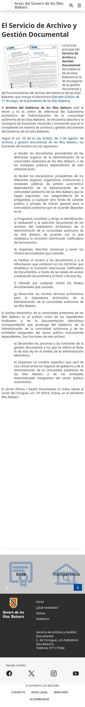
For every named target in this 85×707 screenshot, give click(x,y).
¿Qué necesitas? (47, 608)
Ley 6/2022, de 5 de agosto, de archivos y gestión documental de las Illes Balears (42, 140)
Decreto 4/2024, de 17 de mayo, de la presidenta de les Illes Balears (40, 99)
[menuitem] (79, 5)
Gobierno (42, 619)
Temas (40, 613)
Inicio (40, 602)
